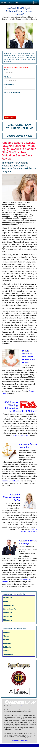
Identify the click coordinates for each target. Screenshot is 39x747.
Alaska (6, 636)
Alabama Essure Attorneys (28, 542)
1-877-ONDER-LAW (19, 124)
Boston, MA (7, 613)
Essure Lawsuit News (19, 135)
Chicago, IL (7, 620)
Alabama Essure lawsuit (10, 481)
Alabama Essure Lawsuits (28, 446)
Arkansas (7, 643)
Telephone (7, 77)
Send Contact (9, 117)
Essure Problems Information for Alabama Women (28, 356)
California (7, 647)
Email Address (9, 84)
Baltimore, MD (8, 605)
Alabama (6, 632)
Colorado (6, 651)
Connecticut (8, 654)
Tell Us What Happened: (12, 92)
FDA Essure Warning (20, 435)
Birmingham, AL (9, 609)
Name (6, 69)
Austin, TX (7, 601)
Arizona (6, 640)
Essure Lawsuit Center (9, 2)
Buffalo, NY (7, 616)
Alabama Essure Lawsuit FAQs (11, 497)
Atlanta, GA (7, 598)
